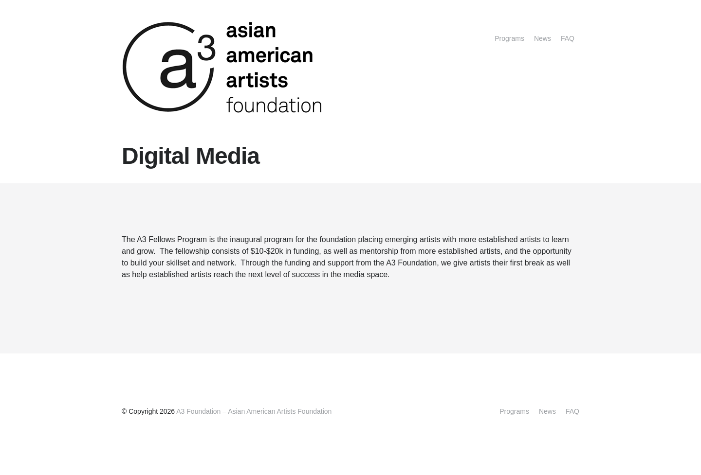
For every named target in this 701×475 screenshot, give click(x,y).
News (542, 38)
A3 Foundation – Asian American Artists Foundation (254, 411)
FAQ (567, 38)
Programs (509, 38)
